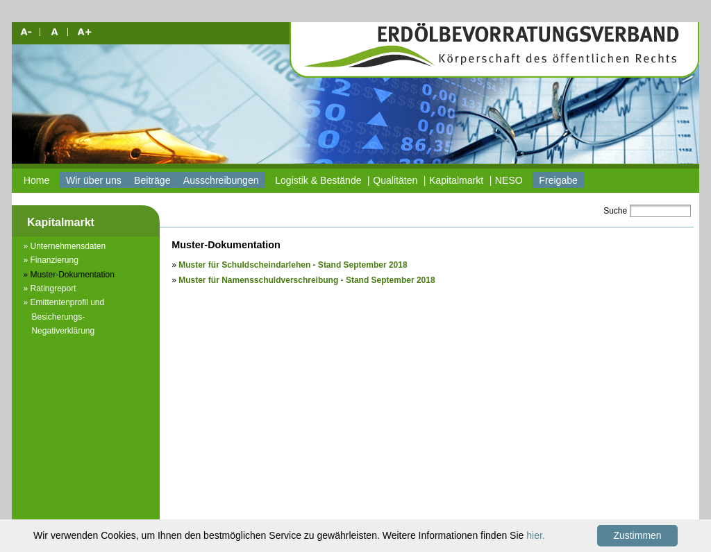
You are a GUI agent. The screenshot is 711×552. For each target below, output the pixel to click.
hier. (535, 535)
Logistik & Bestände (318, 180)
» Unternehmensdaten (64, 246)
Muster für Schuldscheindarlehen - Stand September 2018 (292, 265)
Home (37, 180)
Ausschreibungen (221, 180)
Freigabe (558, 180)
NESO (509, 180)
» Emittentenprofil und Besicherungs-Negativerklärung (63, 316)
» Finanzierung (50, 260)
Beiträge (152, 180)
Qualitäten (395, 180)
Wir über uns (94, 180)
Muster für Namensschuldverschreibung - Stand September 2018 (306, 280)
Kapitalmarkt (456, 180)
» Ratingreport (49, 288)
